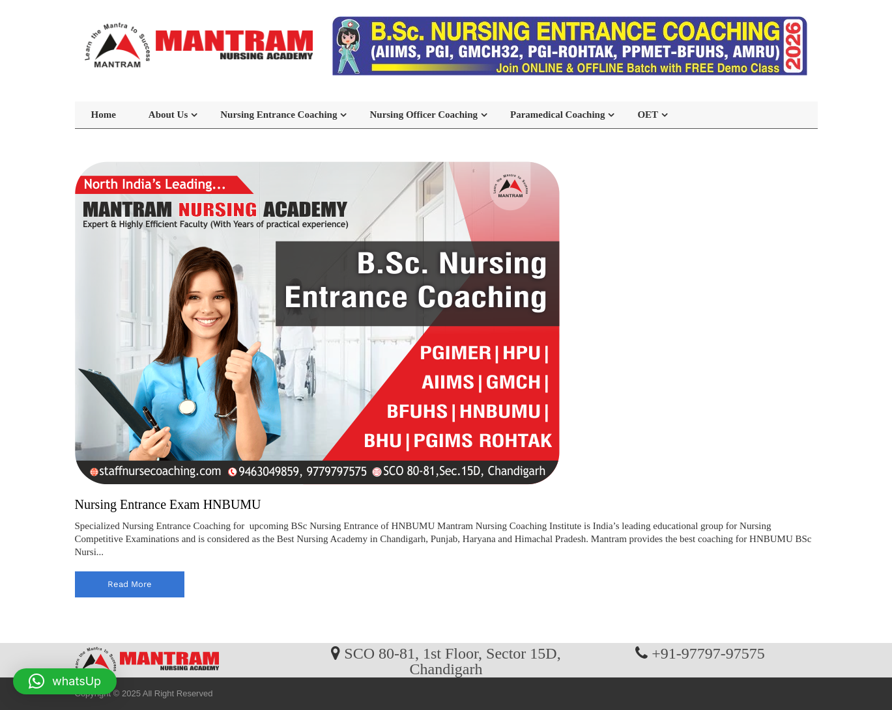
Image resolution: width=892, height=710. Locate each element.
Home (103, 114)
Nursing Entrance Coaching (278, 114)
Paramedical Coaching (557, 114)
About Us (168, 114)
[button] (65, 681)
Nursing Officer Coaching (423, 114)
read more (130, 584)
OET (647, 114)
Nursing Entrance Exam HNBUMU (168, 504)
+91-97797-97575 (708, 653)
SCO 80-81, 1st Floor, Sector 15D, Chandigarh (452, 660)
